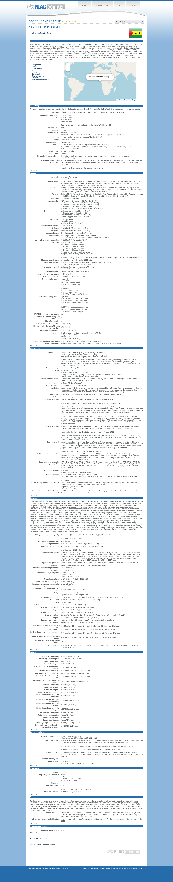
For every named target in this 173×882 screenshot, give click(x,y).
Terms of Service (38, 868)
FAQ (119, 5)
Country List (102, 5)
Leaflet (119, 100)
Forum (133, 5)
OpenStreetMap (129, 100)
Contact (29, 868)
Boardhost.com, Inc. (62, 868)
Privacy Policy (49, 868)
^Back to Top (33, 170)
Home (84, 5)
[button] (112, 75)
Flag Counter (46, 6)
